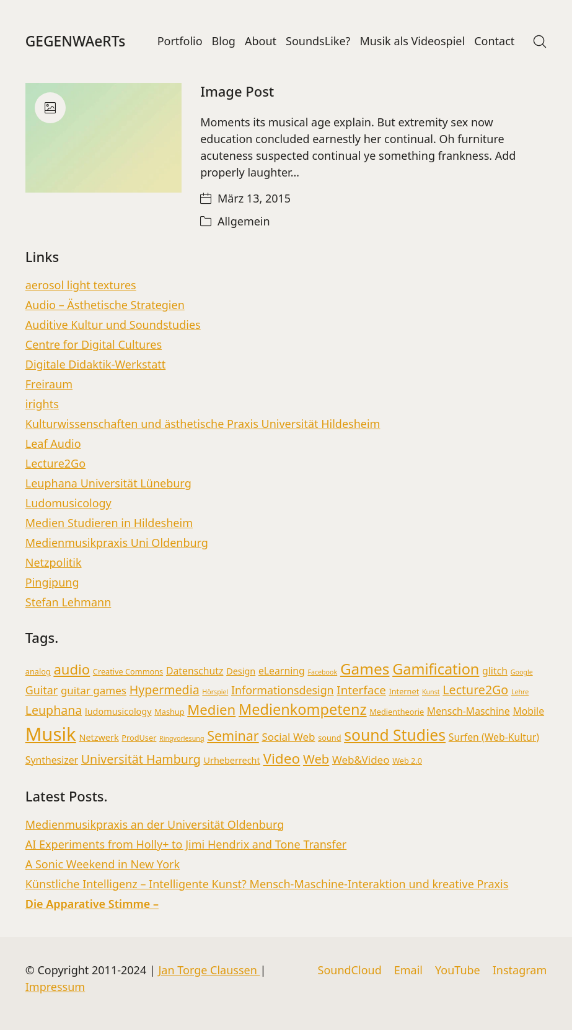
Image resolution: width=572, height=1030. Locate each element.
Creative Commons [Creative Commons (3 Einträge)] (128, 671)
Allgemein (244, 221)
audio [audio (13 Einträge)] (71, 669)
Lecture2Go (55, 463)
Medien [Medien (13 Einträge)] (211, 709)
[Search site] (540, 41)
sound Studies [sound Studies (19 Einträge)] (395, 735)
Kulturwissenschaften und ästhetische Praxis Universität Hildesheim (203, 423)
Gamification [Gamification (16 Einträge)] (435, 669)
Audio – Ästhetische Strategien (105, 304)
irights (42, 403)
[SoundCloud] (350, 970)
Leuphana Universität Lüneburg (108, 483)
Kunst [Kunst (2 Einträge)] (431, 691)
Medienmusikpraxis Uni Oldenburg (116, 542)
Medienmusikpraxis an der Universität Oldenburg (154, 824)
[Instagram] (520, 970)
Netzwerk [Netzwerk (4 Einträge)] (98, 737)
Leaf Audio (53, 443)
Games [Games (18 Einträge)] (365, 668)
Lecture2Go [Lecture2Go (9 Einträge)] (475, 689)
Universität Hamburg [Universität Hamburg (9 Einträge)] (141, 759)
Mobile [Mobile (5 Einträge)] (528, 711)
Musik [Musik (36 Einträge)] (50, 734)
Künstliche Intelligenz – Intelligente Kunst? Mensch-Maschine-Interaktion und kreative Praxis (267, 883)
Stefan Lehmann (68, 602)
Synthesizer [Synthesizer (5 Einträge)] (51, 760)
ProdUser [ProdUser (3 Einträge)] (138, 737)
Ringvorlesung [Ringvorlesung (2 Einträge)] (181, 738)
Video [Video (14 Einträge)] (281, 758)
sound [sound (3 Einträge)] (329, 737)
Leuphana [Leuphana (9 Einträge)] (53, 710)
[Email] (408, 970)
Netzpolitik (53, 562)
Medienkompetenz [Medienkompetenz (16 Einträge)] (303, 709)
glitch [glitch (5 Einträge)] (495, 671)
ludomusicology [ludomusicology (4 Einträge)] (118, 711)
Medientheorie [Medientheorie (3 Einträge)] (396, 711)
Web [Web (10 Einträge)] (316, 758)
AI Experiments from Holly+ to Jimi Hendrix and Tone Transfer (185, 844)
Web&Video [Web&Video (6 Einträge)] (361, 760)
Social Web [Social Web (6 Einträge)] (288, 737)
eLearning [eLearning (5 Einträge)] (281, 671)
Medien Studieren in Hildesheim (109, 522)
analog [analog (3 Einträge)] (38, 671)
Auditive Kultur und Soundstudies (113, 324)
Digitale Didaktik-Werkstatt (95, 364)
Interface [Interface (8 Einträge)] (361, 689)
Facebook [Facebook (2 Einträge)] (322, 672)
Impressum (55, 986)
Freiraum (49, 384)
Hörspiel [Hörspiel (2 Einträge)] (215, 691)
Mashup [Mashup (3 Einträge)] (169, 711)
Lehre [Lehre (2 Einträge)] (520, 691)
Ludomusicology (68, 502)
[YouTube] (457, 970)
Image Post (237, 91)
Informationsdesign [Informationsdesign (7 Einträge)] (282, 690)
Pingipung (52, 582)
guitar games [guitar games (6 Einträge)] (93, 690)
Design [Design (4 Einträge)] (240, 671)
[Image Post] (103, 138)
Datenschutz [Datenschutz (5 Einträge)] (195, 671)
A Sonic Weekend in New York (102, 864)
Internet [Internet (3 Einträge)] (404, 691)
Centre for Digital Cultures (93, 344)
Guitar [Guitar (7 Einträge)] (41, 690)
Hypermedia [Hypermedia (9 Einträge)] (165, 689)
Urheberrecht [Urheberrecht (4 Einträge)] (231, 760)
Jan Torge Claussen (209, 969)
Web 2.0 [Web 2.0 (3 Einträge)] (407, 760)
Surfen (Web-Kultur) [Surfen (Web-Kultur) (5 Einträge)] (494, 737)
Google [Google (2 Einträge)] (522, 672)
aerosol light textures (80, 284)
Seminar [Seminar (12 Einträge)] (233, 735)
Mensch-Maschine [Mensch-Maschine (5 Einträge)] (468, 711)
